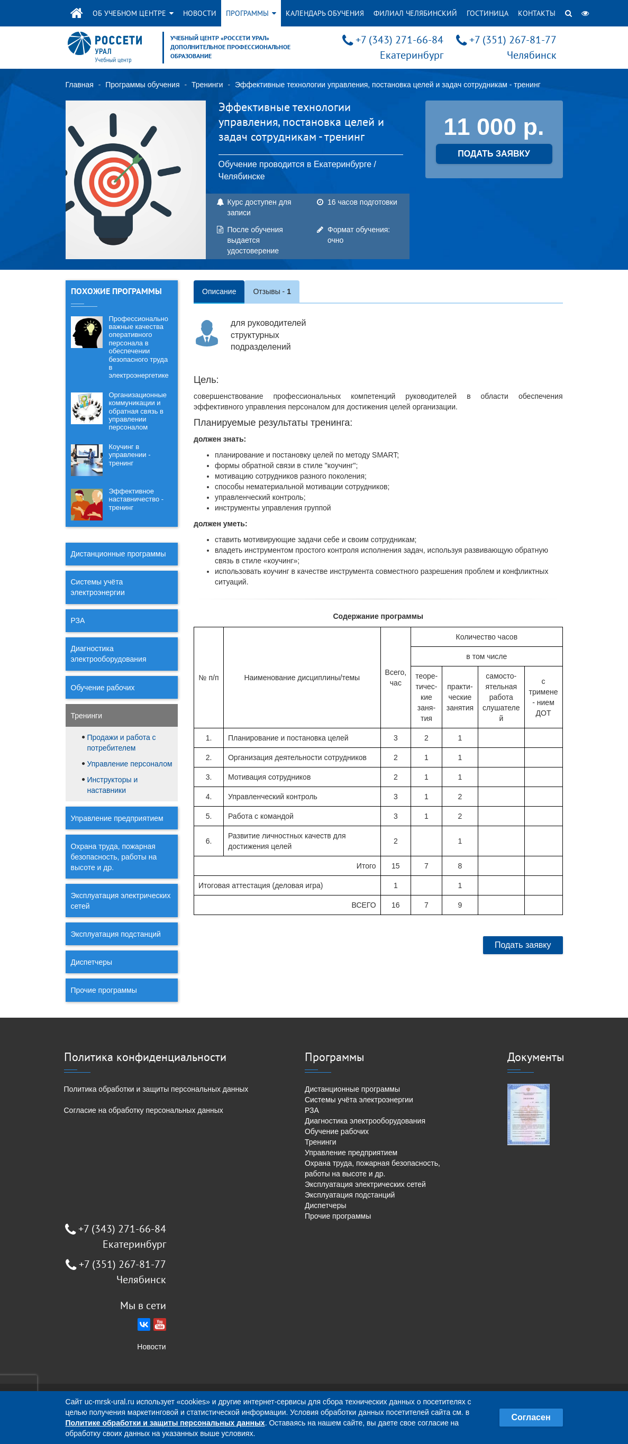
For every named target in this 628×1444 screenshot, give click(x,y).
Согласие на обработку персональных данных (143, 1110)
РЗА (78, 620)
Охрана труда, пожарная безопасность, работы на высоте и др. (114, 857)
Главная (80, 84)
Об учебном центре (133, 13)
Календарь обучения (325, 13)
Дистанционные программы (118, 554)
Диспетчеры (92, 962)
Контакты (537, 13)
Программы (251, 13)
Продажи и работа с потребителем (121, 742)
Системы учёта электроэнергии (98, 587)
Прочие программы (104, 990)
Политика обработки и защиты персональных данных (156, 1089)
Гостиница (487, 13)
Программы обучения (142, 84)
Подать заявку (523, 944)
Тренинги (207, 84)
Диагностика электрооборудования (109, 653)
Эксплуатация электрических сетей (121, 900)
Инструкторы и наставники (112, 784)
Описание (219, 291)
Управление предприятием (117, 818)
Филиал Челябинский (415, 13)
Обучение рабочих (103, 687)
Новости (199, 13)
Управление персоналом (129, 764)
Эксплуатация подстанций (116, 934)
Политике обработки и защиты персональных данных (165, 1423)
